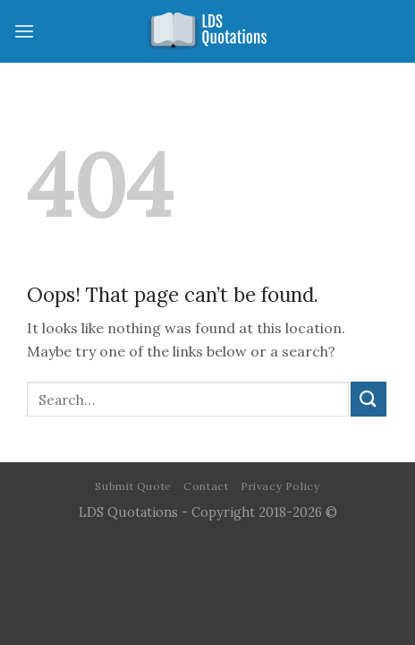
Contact (205, 486)
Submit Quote (133, 486)
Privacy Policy (280, 486)
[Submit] (368, 399)
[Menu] (24, 31)
